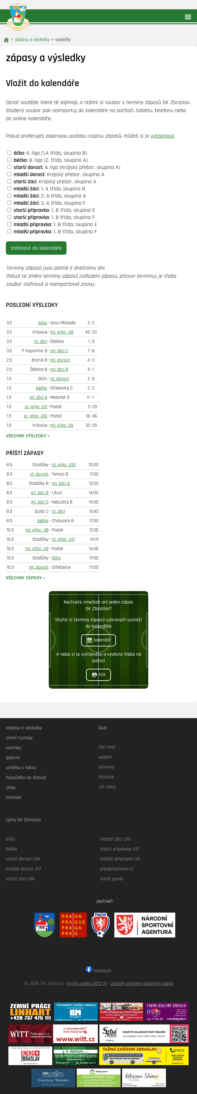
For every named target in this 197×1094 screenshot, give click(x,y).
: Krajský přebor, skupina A (55, 174)
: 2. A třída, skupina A (46, 195)
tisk (98, 675)
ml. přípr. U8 (61, 332)
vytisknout (162, 135)
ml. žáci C (59, 351)
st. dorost (59, 379)
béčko (41, 388)
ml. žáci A (38, 397)
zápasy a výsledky (32, 40)
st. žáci (40, 341)
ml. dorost (60, 360)
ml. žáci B (59, 369)
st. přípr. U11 (36, 407)
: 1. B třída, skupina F (51, 217)
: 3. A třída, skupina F (46, 203)
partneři (105, 901)
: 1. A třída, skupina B (46, 188)
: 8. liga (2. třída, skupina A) (47, 160)
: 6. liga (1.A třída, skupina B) (47, 153)
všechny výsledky (26, 436)
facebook (98, 971)
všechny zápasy (24, 578)
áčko (42, 323)
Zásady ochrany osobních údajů (142, 983)
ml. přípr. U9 (61, 425)
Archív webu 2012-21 (87, 983)
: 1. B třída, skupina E (51, 210)
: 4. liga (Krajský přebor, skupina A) (63, 167)
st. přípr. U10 (35, 416)
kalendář (98, 640)
